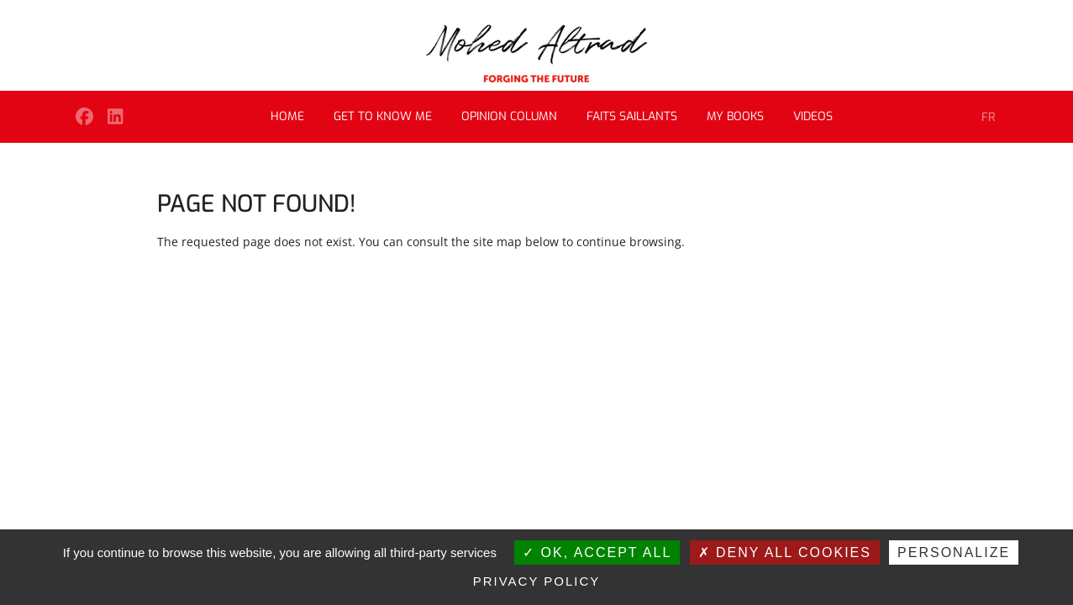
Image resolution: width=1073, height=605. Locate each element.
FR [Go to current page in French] (988, 117)
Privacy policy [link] (537, 581)
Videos (813, 116)
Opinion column (509, 116)
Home (287, 116)
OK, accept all (597, 552)
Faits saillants (631, 116)
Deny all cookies (784, 552)
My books (735, 116)
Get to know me (383, 116)
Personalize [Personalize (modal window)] (953, 552)
